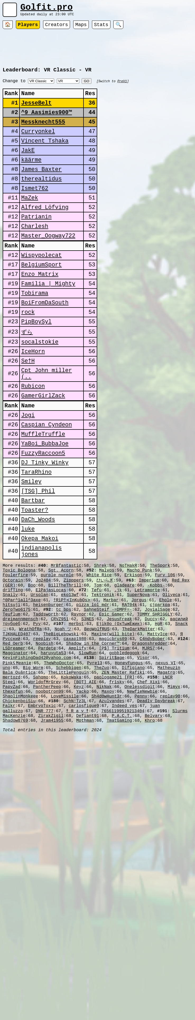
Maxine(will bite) (112, 719)
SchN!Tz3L (74, 800)
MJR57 (148, 736)
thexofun (13, 788)
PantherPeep (47, 782)
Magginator (15, 742)
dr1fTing (13, 666)
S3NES (87, 701)
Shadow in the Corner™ (92, 730)
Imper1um (149, 654)
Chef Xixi (148, 777)
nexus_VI (166, 754)
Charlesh (34, 251)
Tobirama (34, 327)
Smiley (31, 541)
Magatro (166, 765)
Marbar (109, 678)
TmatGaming (119, 823)
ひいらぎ (104, 654)
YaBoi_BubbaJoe (44, 498)
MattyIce (157, 719)
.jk (118, 666)
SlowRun (87, 742)
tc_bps (63, 689)
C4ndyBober (152, 725)
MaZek (29, 219)
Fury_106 (165, 649)
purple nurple (57, 649)
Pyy (37, 707)
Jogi (28, 466)
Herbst (76, 707)
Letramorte (147, 666)
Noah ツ (62, 713)
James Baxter (41, 187)
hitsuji (11, 684)
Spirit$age (111, 748)
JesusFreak (119, 701)
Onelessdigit (139, 782)
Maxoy (107, 788)
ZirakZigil (50, 817)
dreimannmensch (20, 701)
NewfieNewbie (142, 788)
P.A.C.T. (122, 817)
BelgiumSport (41, 295)
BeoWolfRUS (96, 713)
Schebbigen (68, 759)
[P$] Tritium (114, 736)
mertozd (11, 771)
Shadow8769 (15, 823)
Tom (98, 660)
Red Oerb (13, 730)
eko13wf (70, 672)
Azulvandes (111, 800)
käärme (31, 176)
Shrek (100, 637)
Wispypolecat (41, 284)
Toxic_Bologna (19, 643)
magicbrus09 (113, 725)
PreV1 (122, 86)
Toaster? (34, 574)
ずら (27, 371)
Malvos (106, 643)
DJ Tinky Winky (44, 520)
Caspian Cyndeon (46, 476)
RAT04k (129, 684)
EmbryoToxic (42, 806)
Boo (32, 660)
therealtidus (41, 197)
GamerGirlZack (43, 443)
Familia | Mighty (48, 317)
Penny (140, 794)
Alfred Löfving (44, 230)
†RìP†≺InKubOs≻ (71, 678)
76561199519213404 (122, 811)
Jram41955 (52, 823)
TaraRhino (36, 530)
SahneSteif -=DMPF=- (108, 689)
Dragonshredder (150, 730)
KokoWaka (71, 771)
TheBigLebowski (61, 719)
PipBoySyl (36, 360)
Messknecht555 (43, 132)
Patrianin (36, 241)
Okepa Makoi (39, 606)
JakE (28, 165)
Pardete (47, 736)
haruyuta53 (53, 742)
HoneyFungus (129, 754)
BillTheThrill (64, 660)
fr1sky (116, 777)
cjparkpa (160, 684)
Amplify (77, 736)
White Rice (99, 649)
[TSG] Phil (38, 552)
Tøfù (96, 666)
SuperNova (138, 672)
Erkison (133, 649)
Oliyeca (171, 672)
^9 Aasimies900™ (46, 122)
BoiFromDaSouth (44, 338)
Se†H (28, 403)
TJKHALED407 (17, 719)
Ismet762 (34, 208)
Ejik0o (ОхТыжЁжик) (119, 707)
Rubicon (33, 433)
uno (6, 759)
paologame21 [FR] (114, 771)
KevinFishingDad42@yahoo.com (37, 748)
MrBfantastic (66, 637)
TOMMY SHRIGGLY (155, 695)
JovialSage (157, 689)
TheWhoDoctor (59, 754)
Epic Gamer (111, 695)
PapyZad (11, 782)
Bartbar (33, 563)
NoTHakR (128, 637)
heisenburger (48, 684)
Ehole (163, 678)
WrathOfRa (30, 713)
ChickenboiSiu (19, 800)
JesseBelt (36, 111)
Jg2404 (43, 654)
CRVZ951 (59, 701)
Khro (150, 823)
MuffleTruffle (43, 487)
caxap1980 (74, 725)
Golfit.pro (46, 8)
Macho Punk (139, 643)
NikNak (104, 782)
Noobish (44, 730)
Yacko (82, 788)
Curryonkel (38, 143)
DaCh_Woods (38, 584)
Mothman (85, 823)
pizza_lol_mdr (92, 684)
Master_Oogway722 (48, 262)
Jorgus (137, 678)
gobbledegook (124, 742)
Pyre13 (94, 754)
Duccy (151, 701)
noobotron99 (50, 788)
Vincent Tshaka (44, 154)
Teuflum (11, 695)
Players (28, 28)
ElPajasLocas (51, 666)
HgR (158, 707)
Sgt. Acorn (61, 643)
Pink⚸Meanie (17, 754)
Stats (101, 28)
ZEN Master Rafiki (123, 765)
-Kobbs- (156, 660)
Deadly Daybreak (156, 800)
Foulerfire (15, 649)
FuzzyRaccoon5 (43, 509)
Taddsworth (45, 695)
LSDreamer (14, 736)
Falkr (9, 806)
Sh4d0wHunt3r (106, 794)
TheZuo (101, 759)
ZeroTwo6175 (17, 689)
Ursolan (39, 672)
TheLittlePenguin (68, 765)
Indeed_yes (124, 806)
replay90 (170, 794)
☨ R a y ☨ (77, 811)
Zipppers (73, 654)
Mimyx (174, 782)
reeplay (42, 725)
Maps (81, 28)
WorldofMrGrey (44, 777)
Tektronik (102, 672)
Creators (56, 28)
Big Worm (33, 759)
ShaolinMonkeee (20, 794)
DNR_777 (44, 811)
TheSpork (160, 637)
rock (28, 349)
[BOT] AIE (85, 777)
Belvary (153, 817)
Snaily (10, 672)
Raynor (78, 695)
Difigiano (133, 759)
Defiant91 (87, 817)
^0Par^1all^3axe (22, 678)
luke (28, 595)
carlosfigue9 (84, 806)
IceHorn (33, 393)
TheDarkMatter (138, 713)
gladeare (124, 660)
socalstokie (39, 382)
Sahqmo (40, 771)
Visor (143, 748)
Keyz (79, 782)
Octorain (13, 654)
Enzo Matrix (39, 306)
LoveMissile (65, 794)
